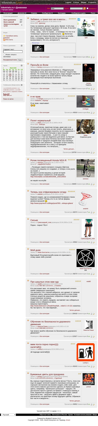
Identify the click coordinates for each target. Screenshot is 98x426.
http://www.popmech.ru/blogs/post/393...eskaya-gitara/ (51, 203)
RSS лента (9, 40)
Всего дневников (10, 20)
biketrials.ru (9, 2)
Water (39, 123)
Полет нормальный (40, 120)
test (6, 94)
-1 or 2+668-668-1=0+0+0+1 (44, 328)
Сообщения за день (79, 13)
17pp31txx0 (58, 378)
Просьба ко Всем (39, 65)
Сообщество (47, 13)
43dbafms (38, 100)
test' (11, 95)
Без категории (44, 57)
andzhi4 (39, 194)
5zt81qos (42, 124)
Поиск (93, 13)
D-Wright (40, 99)
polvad (39, 376)
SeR (38, 21)
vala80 (39, 284)
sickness (40, 162)
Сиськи (34, 220)
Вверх (95, 415)
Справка (34, 13)
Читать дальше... (69, 149)
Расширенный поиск (10, 60)
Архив (70, 415)
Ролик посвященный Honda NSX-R (48, 160)
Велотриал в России (59, 415)
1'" (35, 164)
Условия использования (82, 415)
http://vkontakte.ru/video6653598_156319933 (48, 177)
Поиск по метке (8, 99)
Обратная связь (45, 415)
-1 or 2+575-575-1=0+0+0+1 (44, 378)
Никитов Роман (42, 326)
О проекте (92, 2)
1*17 (36, 23)
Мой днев (35, 250)
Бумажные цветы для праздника (47, 374)
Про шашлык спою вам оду (44, 282)
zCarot (68, 420)
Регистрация (8, 13)
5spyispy (45, 100)
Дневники (21, 7)
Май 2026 (13, 68)
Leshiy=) (40, 349)
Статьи (76, 2)
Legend (68, 2)
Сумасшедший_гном (44, 222)
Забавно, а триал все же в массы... (48, 19)
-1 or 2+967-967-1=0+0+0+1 (44, 286)
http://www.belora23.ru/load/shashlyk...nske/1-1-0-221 (51, 306)
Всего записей (9, 22)
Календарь (62, 13)
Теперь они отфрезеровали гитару (48, 192)
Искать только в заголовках (9, 56)
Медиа (83, 2)
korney (39, 67)
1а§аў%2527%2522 (44, 164)
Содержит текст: (8, 49)
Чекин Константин (43, 252)
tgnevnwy (42, 23)
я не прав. (35, 96)
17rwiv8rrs (57, 286)
